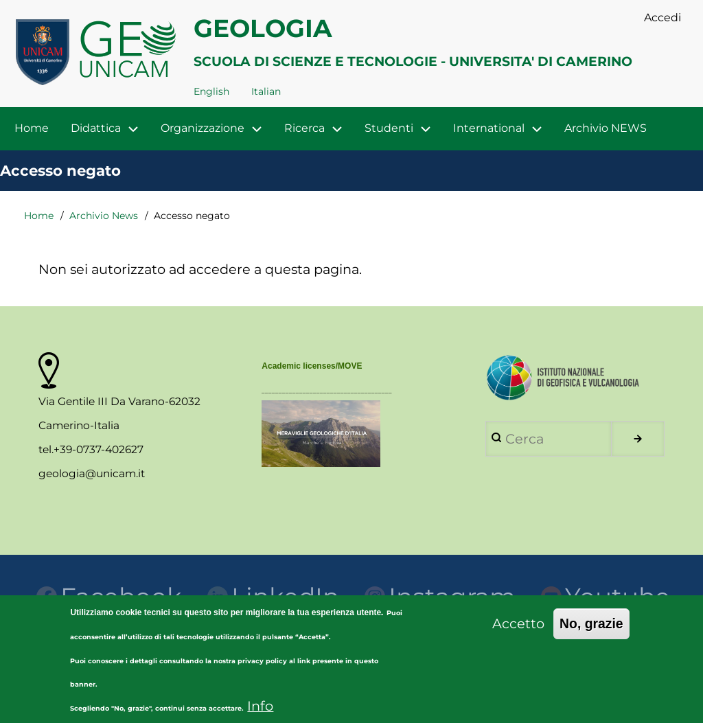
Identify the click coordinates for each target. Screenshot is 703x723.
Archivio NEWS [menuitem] (605, 128)
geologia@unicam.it (91, 473)
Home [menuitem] (31, 128)
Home (39, 215)
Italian (266, 91)
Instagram (440, 597)
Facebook (109, 597)
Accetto (518, 634)
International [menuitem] (489, 128)
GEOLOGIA (263, 28)
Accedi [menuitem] (662, 17)
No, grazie (591, 634)
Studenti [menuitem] (389, 128)
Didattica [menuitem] (110, 129)
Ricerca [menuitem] (304, 128)
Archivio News (103, 215)
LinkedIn (273, 597)
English (211, 91)
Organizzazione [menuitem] (202, 128)
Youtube (605, 597)
